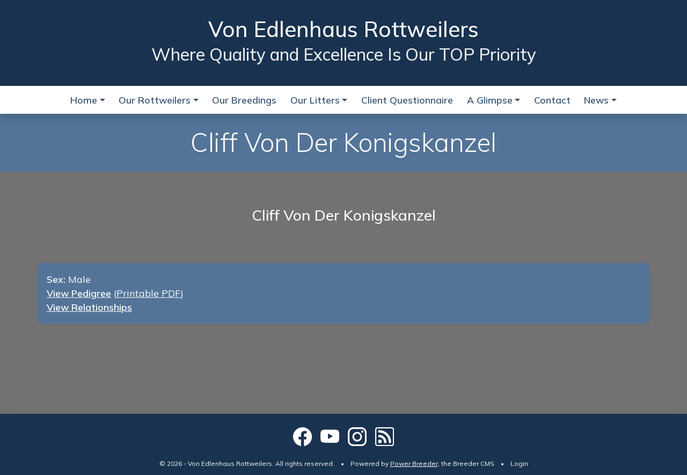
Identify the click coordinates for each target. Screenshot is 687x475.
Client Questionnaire (407, 100)
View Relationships (89, 307)
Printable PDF (148, 293)
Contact (552, 100)
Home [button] (83, 100)
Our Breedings (244, 100)
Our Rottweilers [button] (155, 100)
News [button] (596, 100)
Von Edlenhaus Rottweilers (343, 29)
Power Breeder (414, 463)
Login (519, 463)
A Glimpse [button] (490, 100)
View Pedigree (79, 293)
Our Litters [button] (315, 100)
